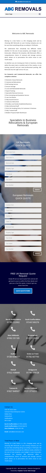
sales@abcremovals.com (16, 432)
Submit (37, 190)
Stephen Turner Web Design (26, 470)
